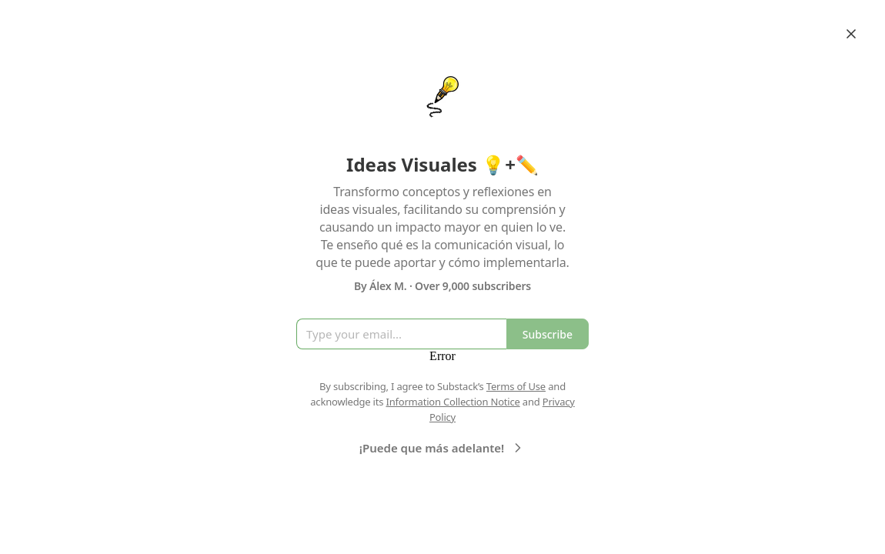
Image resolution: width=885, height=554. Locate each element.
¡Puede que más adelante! (442, 448)
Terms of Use (516, 386)
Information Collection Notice (452, 402)
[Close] (851, 33)
